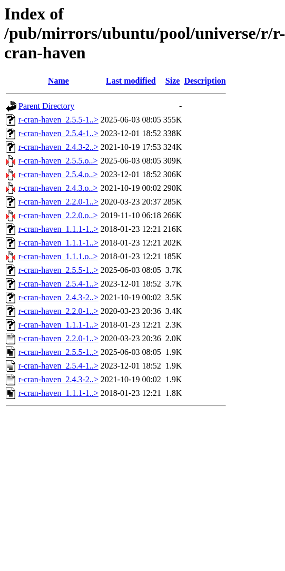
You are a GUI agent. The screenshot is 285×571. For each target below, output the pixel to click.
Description (204, 80)
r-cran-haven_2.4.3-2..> (58, 146)
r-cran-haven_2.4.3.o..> (57, 187)
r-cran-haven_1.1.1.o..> (57, 256)
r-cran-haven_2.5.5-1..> (58, 119)
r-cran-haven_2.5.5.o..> (57, 160)
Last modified (131, 80)
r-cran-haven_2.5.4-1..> (58, 133)
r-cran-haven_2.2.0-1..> (58, 201)
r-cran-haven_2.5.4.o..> (57, 174)
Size (172, 80)
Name (58, 80)
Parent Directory (46, 105)
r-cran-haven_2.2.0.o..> (57, 215)
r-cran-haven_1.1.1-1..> (58, 229)
